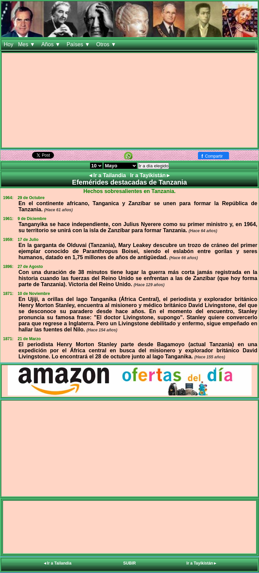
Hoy (8, 44)
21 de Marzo (29, 338)
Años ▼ (51, 44)
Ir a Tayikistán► (150, 175)
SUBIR (129, 563)
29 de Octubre (31, 197)
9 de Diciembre (32, 218)
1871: (8, 293)
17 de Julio (28, 239)
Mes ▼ (27, 44)
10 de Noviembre (34, 293)
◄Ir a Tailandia (107, 175)
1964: (8, 197)
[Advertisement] (129, 100)
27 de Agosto (30, 266)
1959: (8, 239)
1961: (8, 218)
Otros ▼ (107, 44)
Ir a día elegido (153, 165)
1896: (8, 266)
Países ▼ (79, 44)
